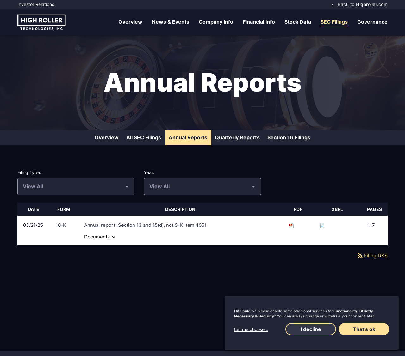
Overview (130, 22)
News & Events (170, 22)
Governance (372, 22)
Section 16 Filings (288, 138)
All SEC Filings (143, 138)
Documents (100, 237)
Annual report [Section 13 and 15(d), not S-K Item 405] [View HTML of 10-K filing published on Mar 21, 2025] (145, 225)
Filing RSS (372, 256)
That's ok (364, 329)
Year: (149, 172)
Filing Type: (29, 172)
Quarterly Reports (237, 138)
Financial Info (259, 22)
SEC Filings (334, 22)
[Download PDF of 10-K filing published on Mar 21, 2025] (291, 225)
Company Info (216, 22)
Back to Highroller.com (363, 4)
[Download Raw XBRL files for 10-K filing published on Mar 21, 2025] (322, 225)
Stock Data (297, 22)
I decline (311, 329)
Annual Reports (188, 138)
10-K (61, 225)
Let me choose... (251, 329)
